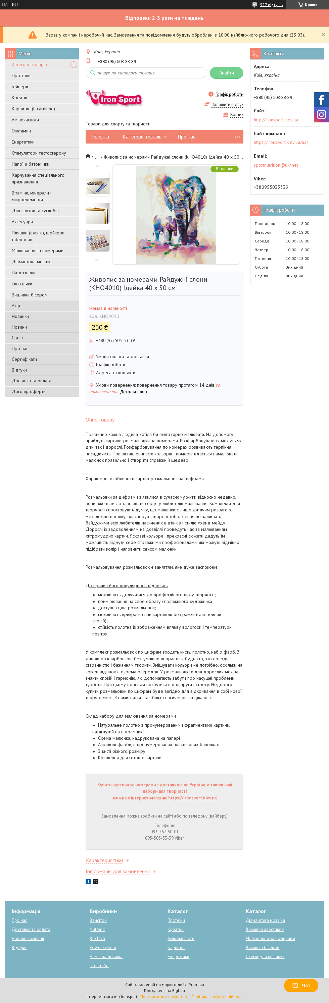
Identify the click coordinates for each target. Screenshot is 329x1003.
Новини (19, 327)
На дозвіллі (23, 273)
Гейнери (20, 86)
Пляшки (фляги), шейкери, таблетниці (38, 236)
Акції (16, 305)
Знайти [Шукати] (226, 72)
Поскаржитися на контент (164, 996)
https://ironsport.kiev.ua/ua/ (281, 142)
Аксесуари (22, 222)
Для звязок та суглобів (35, 211)
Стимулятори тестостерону (39, 153)
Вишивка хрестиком (265, 929)
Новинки (20, 316)
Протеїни (21, 75)
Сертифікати (24, 359)
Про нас (20, 348)
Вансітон (98, 920)
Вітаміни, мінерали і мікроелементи (31, 196)
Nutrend (97, 929)
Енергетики (23, 142)
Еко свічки (22, 284)
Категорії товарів (29, 64)
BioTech (97, 938)
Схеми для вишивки (265, 956)
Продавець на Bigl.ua (164, 990)
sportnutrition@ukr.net (276, 165)
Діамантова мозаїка (32, 262)
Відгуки (19, 370)
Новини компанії (28, 938)
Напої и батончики (30, 164)
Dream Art (99, 965)
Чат (301, 986)
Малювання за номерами (37, 250)
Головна (100, 136)
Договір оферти (29, 391)
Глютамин (21, 131)
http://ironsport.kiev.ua (276, 120)
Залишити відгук (227, 104)
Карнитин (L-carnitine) (33, 109)
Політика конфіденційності (217, 996)
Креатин (20, 98)
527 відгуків (271, 4)
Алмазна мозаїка (106, 956)
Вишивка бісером (30, 295)
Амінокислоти (25, 120)
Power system (103, 947)
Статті (17, 338)
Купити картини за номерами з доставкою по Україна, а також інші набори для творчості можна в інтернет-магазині (164, 791)
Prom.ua (196, 984)
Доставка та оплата (31, 381)
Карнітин (176, 947)
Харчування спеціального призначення (38, 178)
